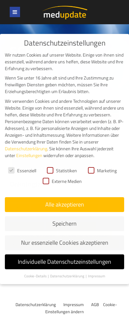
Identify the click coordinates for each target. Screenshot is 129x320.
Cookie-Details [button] (35, 269)
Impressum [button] (96, 269)
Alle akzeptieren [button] (64, 198)
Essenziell (22, 164)
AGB (95, 304)
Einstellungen (29, 148)
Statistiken (62, 164)
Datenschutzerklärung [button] (67, 269)
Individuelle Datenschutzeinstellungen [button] (64, 255)
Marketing (102, 164)
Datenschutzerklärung (36, 304)
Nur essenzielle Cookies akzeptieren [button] (64, 236)
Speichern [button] (64, 217)
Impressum (73, 304)
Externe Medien (62, 175)
